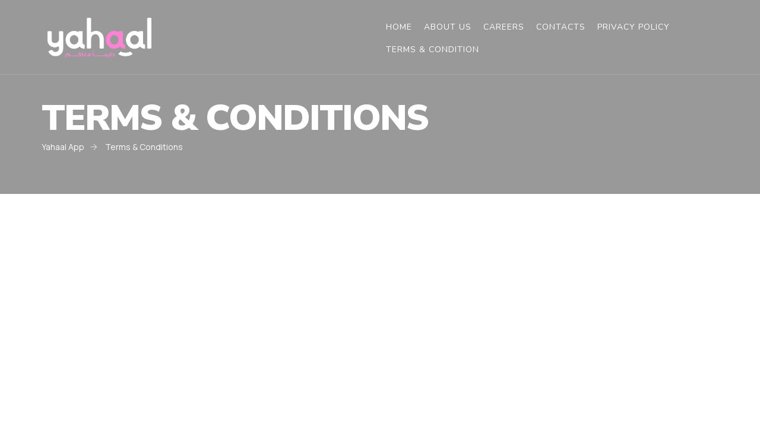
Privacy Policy (633, 27)
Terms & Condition (432, 49)
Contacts (560, 27)
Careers (503, 27)
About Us (447, 27)
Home (399, 27)
